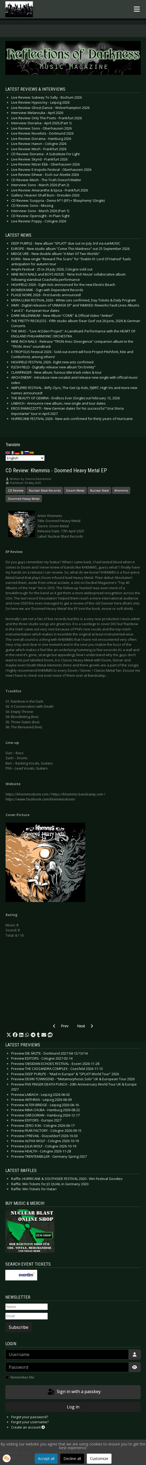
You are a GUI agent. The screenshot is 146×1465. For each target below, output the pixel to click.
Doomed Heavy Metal (24, 499)
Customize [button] (99, 1458)
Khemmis (121, 490)
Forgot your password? (29, 1416)
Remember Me (22, 1377)
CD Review (15, 490)
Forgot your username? (30, 1422)
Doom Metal (75, 490)
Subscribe (18, 1327)
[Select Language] (25, 458)
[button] (8, 1035)
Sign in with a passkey (74, 1392)
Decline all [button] (72, 1458)
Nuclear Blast (99, 490)
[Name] (26, 1306)
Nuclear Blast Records (45, 490)
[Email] (26, 1316)
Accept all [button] (46, 1458)
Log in (73, 1407)
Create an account (28, 1427)
